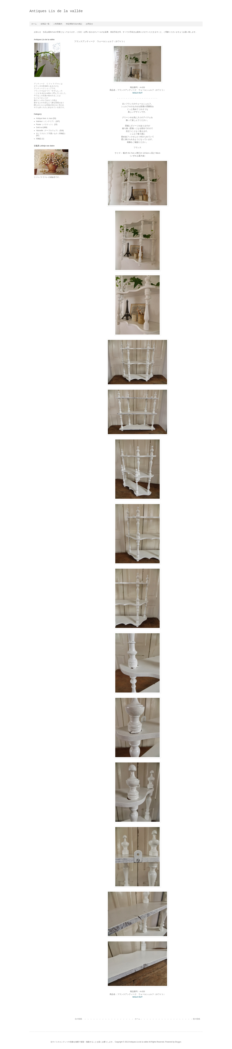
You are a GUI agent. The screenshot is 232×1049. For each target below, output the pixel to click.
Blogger (178, 1042)
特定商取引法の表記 (74, 24)
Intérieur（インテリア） (45, 121)
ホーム (34, 24)
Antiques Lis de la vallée (56, 11)
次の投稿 (78, 1019)
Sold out (39, 127)
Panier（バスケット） (45, 124)
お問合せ (89, 24)
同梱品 (38, 139)
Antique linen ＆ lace (44, 118)
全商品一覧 (45, 24)
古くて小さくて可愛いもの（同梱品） (51, 133)
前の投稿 (196, 1019)
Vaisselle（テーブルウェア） (47, 130)
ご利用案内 (57, 24)
